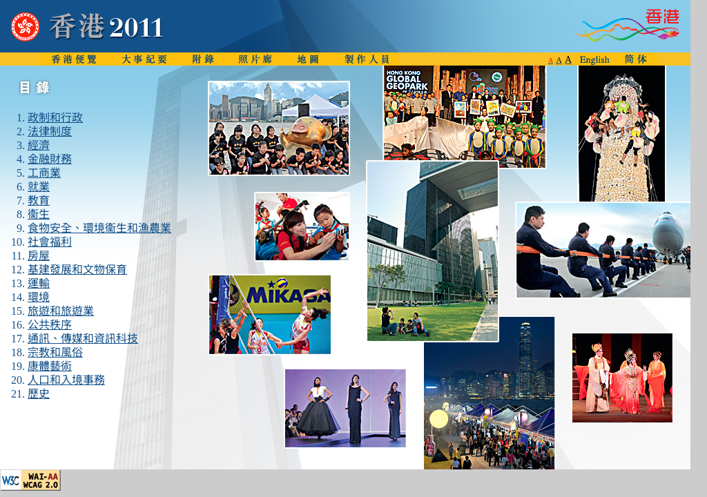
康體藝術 (50, 366)
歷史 (39, 394)
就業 (39, 187)
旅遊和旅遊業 (61, 311)
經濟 (39, 145)
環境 (39, 297)
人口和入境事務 (66, 380)
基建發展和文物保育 (77, 269)
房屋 (39, 256)
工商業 (44, 173)
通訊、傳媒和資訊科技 (83, 338)
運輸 (39, 283)
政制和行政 (55, 118)
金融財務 (50, 159)
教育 (39, 200)
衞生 (39, 214)
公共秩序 (50, 325)
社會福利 (50, 242)
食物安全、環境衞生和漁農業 (99, 228)
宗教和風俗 (55, 352)
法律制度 (50, 131)
